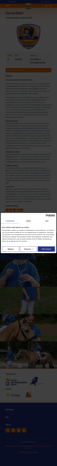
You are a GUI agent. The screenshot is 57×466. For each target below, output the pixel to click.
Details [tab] (28, 221)
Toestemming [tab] (10, 221)
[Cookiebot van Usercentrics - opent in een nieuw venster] (47, 215)
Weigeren (11, 249)
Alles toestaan (46, 249)
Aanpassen (28, 249)
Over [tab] (47, 221)
